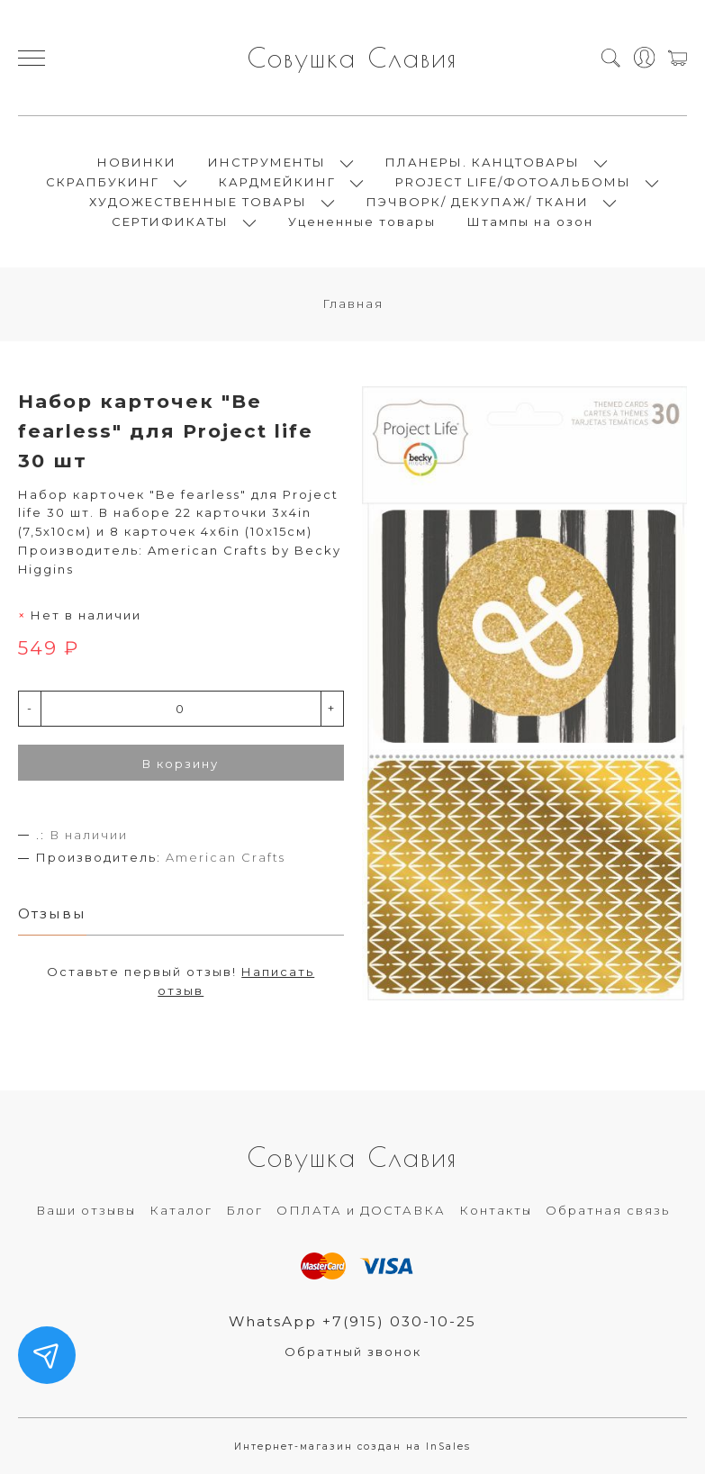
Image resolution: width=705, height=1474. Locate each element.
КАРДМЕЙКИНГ (277, 182)
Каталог (180, 1210)
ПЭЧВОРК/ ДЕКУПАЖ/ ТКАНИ (477, 201)
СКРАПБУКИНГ (102, 182)
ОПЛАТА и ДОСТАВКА (361, 1210)
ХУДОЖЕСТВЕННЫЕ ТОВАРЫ (198, 201)
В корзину (180, 763)
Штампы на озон (530, 221)
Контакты (495, 1210)
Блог (244, 1210)
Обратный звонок (353, 1351)
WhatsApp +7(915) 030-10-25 (352, 1321)
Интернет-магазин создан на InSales (352, 1446)
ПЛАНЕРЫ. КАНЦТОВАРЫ (482, 162)
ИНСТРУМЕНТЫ (267, 162)
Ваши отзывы (86, 1210)
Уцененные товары (362, 221)
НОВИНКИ (136, 162)
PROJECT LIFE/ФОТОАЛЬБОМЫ (513, 182)
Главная (353, 303)
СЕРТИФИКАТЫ (170, 221)
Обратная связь (608, 1210)
